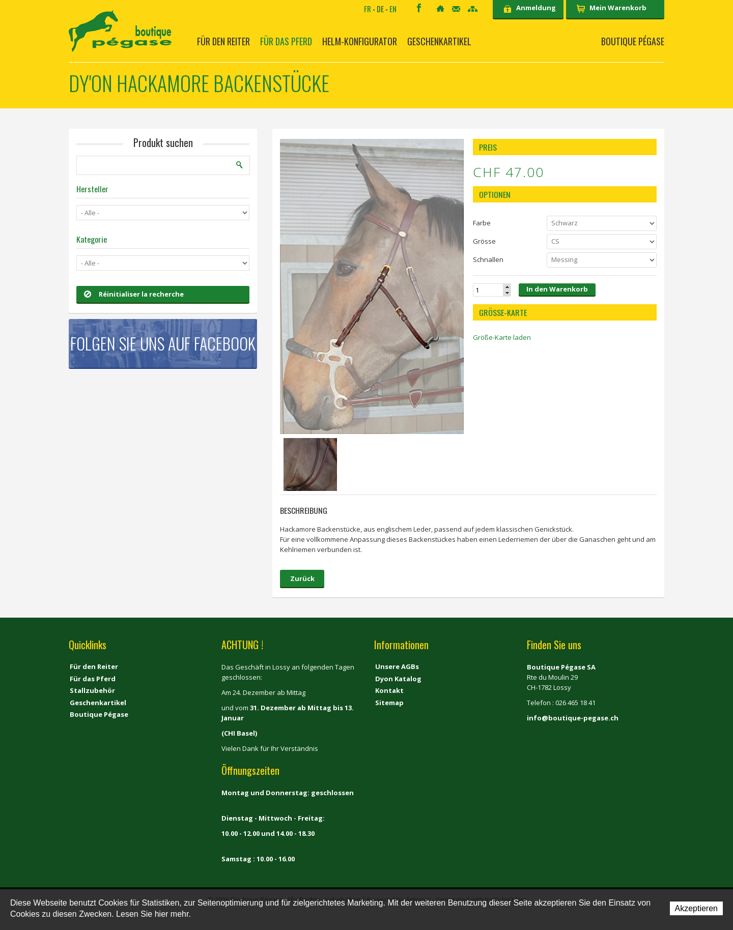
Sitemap (472, 9)
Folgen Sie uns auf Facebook (163, 343)
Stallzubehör (92, 690)
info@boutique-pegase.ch (572, 717)
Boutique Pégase (632, 41)
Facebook (419, 8)
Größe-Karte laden (502, 337)
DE (380, 8)
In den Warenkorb (557, 289)
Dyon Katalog (398, 678)
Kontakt (456, 9)
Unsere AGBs (397, 666)
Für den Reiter (223, 41)
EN (393, 8)
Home (440, 8)
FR (367, 8)
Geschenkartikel (439, 41)
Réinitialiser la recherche (134, 294)
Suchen (239, 164)
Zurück (302, 578)
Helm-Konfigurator (359, 41)
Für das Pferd (286, 41)
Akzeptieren (696, 908)
